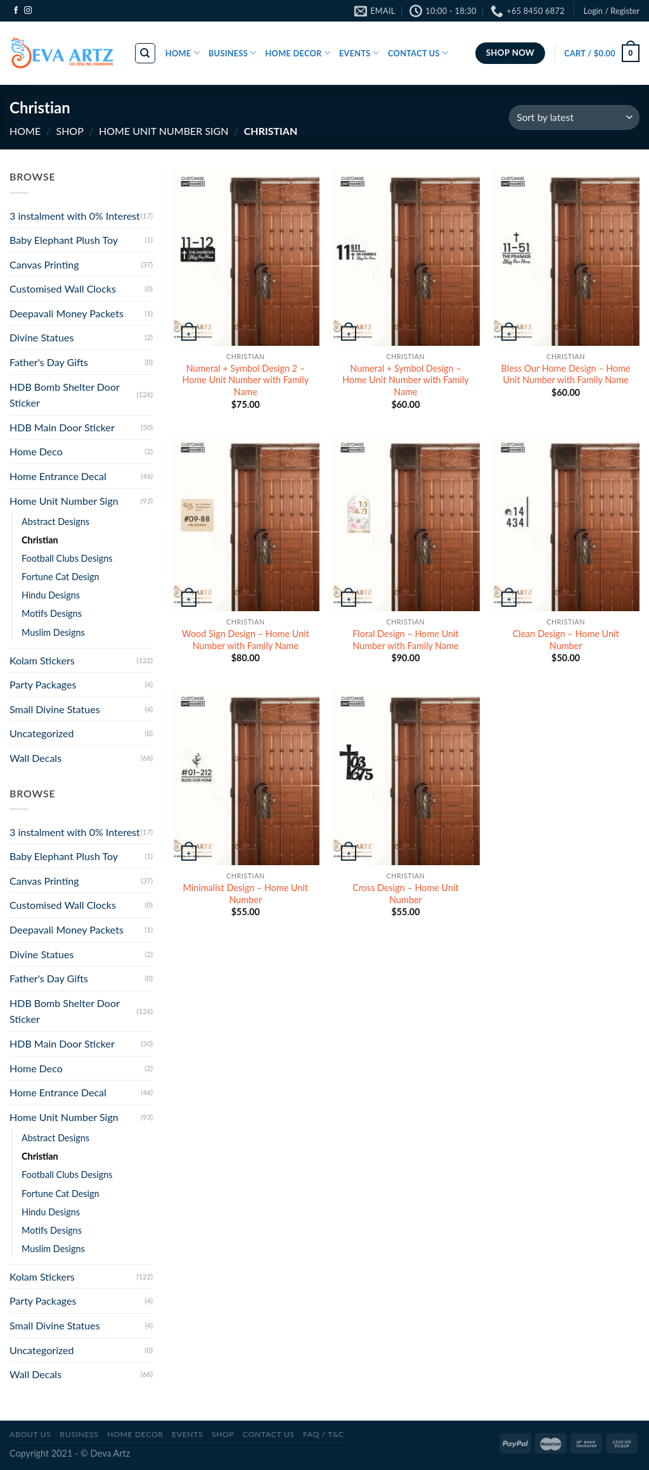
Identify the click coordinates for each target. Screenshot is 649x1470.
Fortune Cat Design (61, 576)
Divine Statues (42, 337)
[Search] (145, 53)
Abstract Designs (55, 521)
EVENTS (359, 53)
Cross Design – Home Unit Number (405, 893)
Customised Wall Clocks (63, 288)
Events (187, 1434)
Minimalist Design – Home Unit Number (246, 893)
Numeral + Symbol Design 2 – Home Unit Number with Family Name (246, 380)
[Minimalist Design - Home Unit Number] (245, 776)
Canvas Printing (44, 264)
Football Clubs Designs (67, 558)
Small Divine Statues (55, 709)
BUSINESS (233, 53)
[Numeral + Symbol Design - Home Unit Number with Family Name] (405, 256)
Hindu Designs (51, 595)
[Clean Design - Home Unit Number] (565, 522)
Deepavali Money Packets (67, 313)
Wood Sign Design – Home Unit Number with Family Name (245, 639)
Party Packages (43, 684)
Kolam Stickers (42, 660)
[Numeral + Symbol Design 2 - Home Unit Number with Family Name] (245, 256)
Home (25, 131)
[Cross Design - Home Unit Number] (405, 776)
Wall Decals (35, 758)
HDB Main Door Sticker (62, 427)
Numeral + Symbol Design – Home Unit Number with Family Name (405, 380)
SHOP (69, 131)
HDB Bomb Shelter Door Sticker (64, 395)
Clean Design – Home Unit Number (566, 639)
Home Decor (135, 1434)
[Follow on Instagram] (28, 10)
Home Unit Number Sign (163, 131)
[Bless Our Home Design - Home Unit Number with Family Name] (565, 256)
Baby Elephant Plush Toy (64, 240)
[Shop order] (574, 117)
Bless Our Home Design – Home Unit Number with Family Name (566, 374)
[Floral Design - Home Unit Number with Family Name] (405, 522)
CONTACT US (418, 53)
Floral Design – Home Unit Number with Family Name (405, 639)
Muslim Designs (53, 632)
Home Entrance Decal (58, 476)
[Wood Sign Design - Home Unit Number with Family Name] (245, 522)
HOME (182, 53)
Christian (40, 540)
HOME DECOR (297, 53)
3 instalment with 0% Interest (75, 216)
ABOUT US (30, 1434)
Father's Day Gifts (49, 362)
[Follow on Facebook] (16, 10)
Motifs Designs (52, 613)
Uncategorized (42, 733)
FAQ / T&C (323, 1434)
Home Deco (36, 451)
